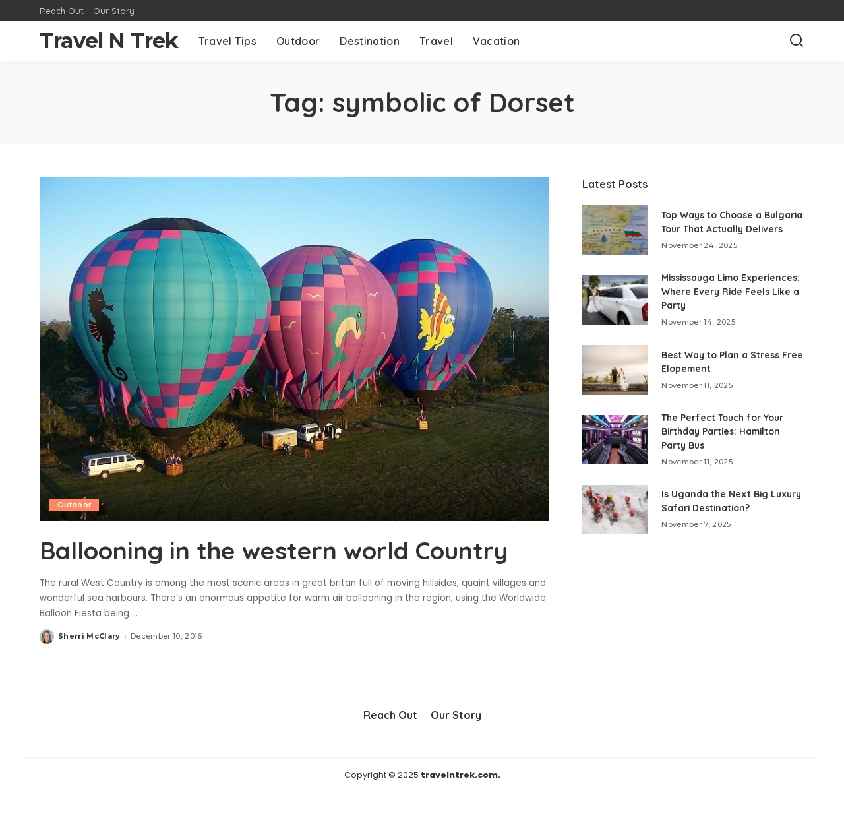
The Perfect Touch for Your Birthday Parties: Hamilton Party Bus (723, 439)
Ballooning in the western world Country (243, 564)
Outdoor (74, 504)
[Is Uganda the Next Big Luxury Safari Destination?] (615, 517)
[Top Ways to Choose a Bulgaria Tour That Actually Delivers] (615, 234)
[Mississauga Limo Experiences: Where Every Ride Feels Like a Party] (615, 307)
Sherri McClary (89, 665)
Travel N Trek (109, 40)
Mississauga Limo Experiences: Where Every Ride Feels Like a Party (722, 299)
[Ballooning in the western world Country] (294, 349)
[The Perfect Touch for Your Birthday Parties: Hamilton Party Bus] (615, 447)
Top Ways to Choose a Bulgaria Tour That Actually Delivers (724, 225)
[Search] (796, 41)
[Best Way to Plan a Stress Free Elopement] (615, 377)
